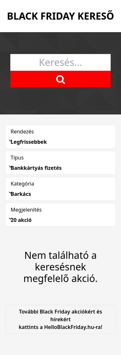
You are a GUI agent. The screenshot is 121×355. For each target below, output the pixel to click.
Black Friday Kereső (60, 16)
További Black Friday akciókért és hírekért (60, 319)
